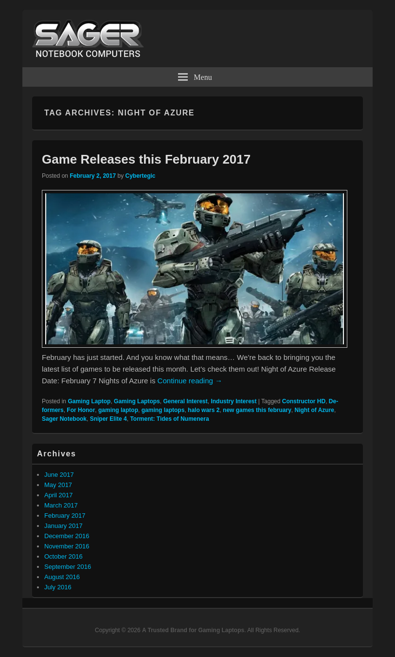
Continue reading (190, 380)
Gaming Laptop (89, 401)
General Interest (185, 401)
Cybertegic (140, 175)
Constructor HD (303, 401)
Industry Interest (233, 401)
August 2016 (62, 577)
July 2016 (58, 587)
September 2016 (67, 566)
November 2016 (67, 546)
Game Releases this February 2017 (146, 159)
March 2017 (61, 505)
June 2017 (59, 474)
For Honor (81, 410)
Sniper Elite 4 (108, 418)
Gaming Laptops (137, 401)
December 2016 (67, 536)
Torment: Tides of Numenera (169, 418)
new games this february (257, 410)
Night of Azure (314, 410)
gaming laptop (118, 410)
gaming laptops (163, 410)
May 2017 (58, 484)
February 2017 (65, 515)
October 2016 (63, 556)
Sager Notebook (64, 418)
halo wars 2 (203, 410)
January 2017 (63, 525)
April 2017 (58, 495)
